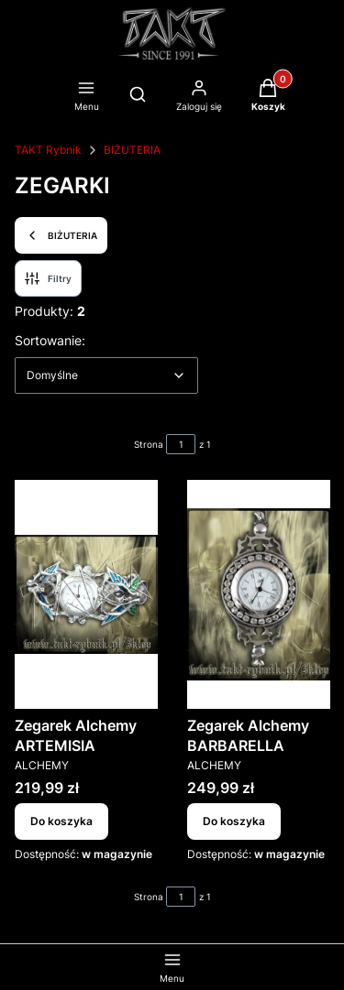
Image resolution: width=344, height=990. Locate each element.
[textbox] (106, 375)
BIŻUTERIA (132, 150)
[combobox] (106, 375)
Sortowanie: (50, 340)
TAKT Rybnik (48, 150)
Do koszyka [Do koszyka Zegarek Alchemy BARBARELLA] (234, 821)
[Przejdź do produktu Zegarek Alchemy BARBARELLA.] (258, 594)
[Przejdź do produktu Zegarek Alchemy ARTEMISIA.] (86, 594)
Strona (148, 444)
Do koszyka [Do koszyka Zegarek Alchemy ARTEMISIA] (61, 821)
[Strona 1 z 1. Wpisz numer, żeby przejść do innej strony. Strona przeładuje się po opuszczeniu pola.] (180, 444)
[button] (268, 97)
